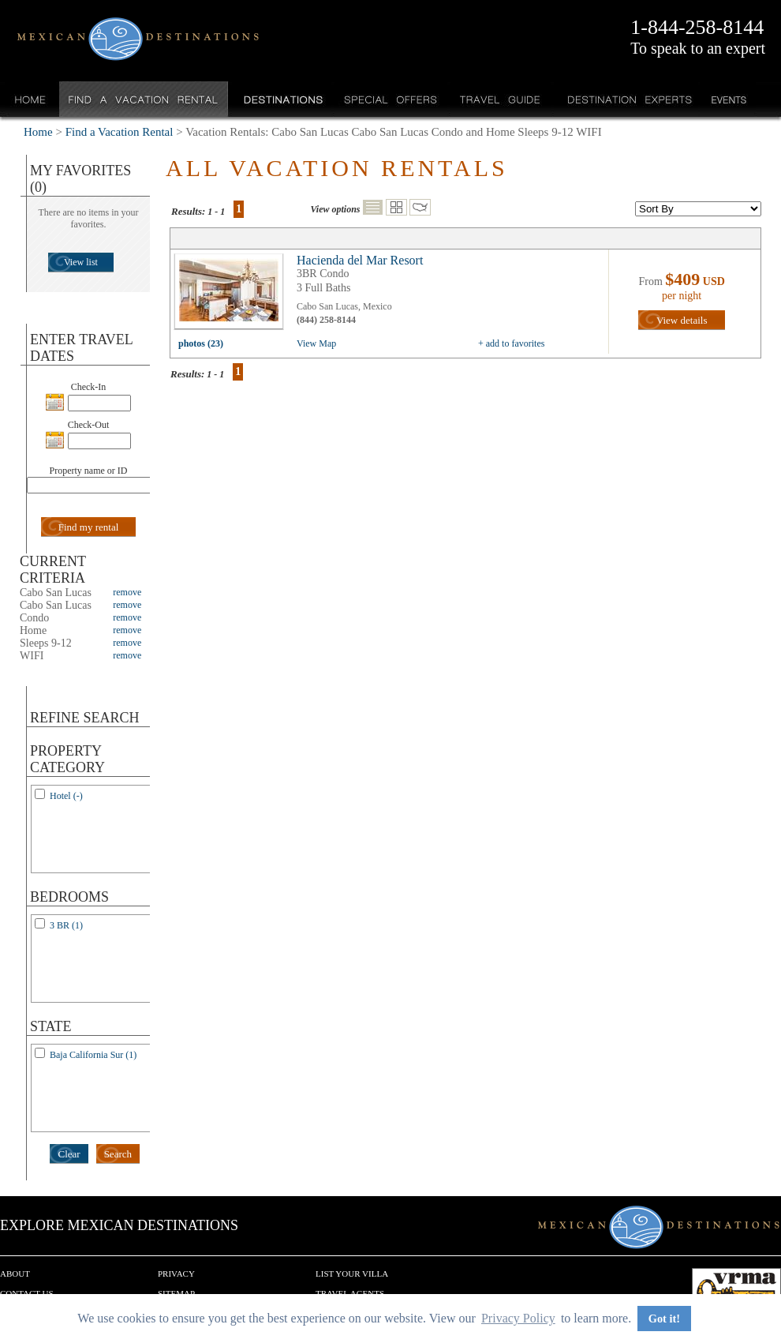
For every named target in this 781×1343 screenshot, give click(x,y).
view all (232, 295)
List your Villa (352, 1273)
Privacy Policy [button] (518, 1318)
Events (728, 99)
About (15, 1273)
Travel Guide (500, 99)
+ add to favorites (511, 343)
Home (30, 99)
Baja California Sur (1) (93, 1054)
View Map (316, 343)
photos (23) (200, 343)
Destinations (281, 99)
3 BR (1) (66, 925)
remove (127, 592)
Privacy (176, 1273)
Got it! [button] (664, 1318)
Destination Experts (626, 99)
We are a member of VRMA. (736, 1291)
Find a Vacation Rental (144, 99)
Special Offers (390, 99)
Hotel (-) (66, 795)
